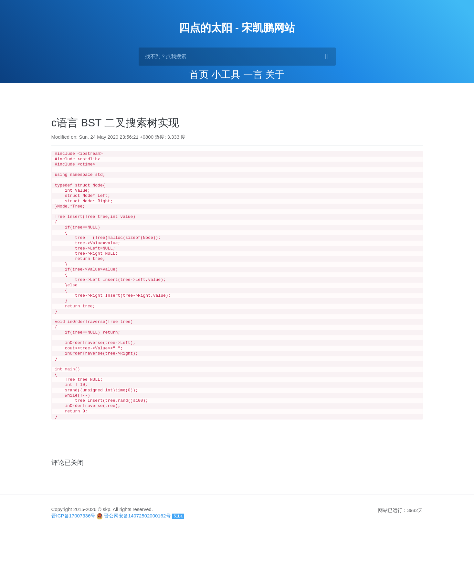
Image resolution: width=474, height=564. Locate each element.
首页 (199, 74)
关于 (275, 74)
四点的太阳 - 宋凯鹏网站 (237, 28)
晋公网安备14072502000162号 (137, 548)
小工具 (225, 74)
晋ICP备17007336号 (73, 548)
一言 (253, 74)
